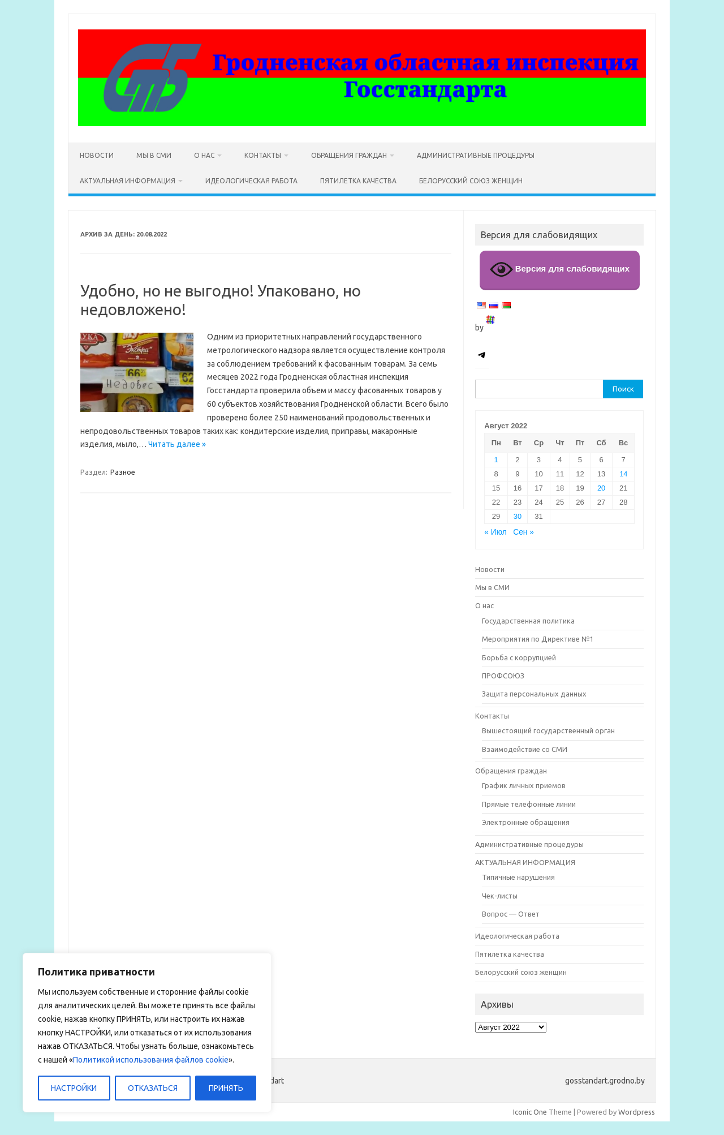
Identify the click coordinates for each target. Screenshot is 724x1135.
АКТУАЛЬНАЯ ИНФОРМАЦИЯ (127, 180)
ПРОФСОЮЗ (503, 676)
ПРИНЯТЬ (226, 1088)
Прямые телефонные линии (529, 804)
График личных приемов (524, 785)
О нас (204, 155)
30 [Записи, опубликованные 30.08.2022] (518, 516)
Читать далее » (177, 444)
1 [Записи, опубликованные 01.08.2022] (496, 459)
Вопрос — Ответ (511, 914)
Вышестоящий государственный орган (548, 730)
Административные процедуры (476, 155)
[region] (147, 1032)
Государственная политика (528, 621)
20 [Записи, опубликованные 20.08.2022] (601, 488)
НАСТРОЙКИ (74, 1088)
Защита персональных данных (534, 694)
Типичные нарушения (518, 877)
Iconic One (530, 1112)
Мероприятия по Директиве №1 (537, 639)
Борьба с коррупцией (519, 657)
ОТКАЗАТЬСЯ (153, 1088)
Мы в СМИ (153, 155)
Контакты (262, 155)
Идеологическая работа (251, 180)
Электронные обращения (526, 822)
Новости (97, 155)
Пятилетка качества (358, 180)
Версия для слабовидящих (560, 269)
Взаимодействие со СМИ (524, 749)
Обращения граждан (349, 155)
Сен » (523, 532)
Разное (122, 472)
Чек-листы (500, 896)
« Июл (495, 532)
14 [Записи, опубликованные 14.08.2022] (623, 474)
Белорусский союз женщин (471, 180)
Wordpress (636, 1112)
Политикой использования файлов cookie (151, 1059)
